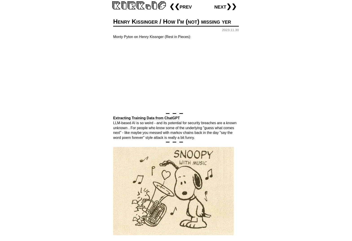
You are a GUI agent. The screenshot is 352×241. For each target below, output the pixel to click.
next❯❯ (225, 6)
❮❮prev (180, 6)
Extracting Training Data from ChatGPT (146, 118)
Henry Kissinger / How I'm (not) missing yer (172, 21)
